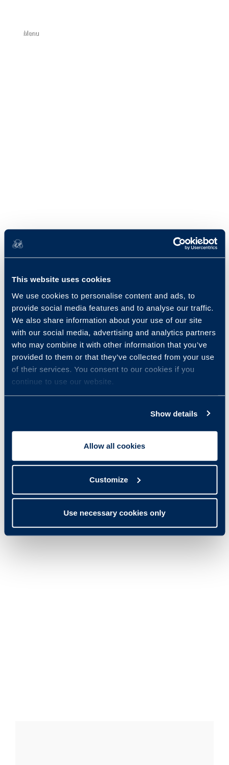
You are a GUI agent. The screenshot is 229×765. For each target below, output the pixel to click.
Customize (114, 479)
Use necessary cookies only (114, 512)
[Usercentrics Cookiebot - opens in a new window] (172, 243)
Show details (174, 413)
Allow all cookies (114, 446)
